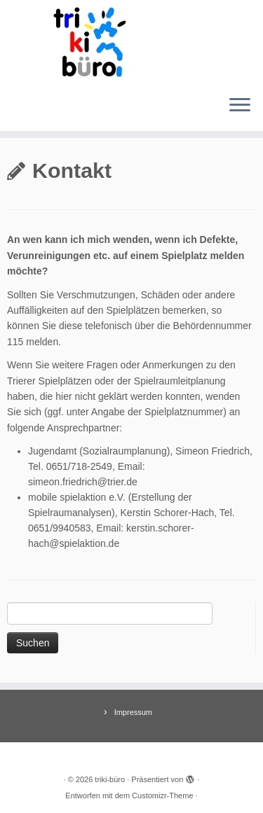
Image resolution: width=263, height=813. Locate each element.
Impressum (133, 712)
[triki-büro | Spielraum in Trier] (131, 42)
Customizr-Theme (162, 795)
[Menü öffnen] (239, 105)
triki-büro (110, 779)
